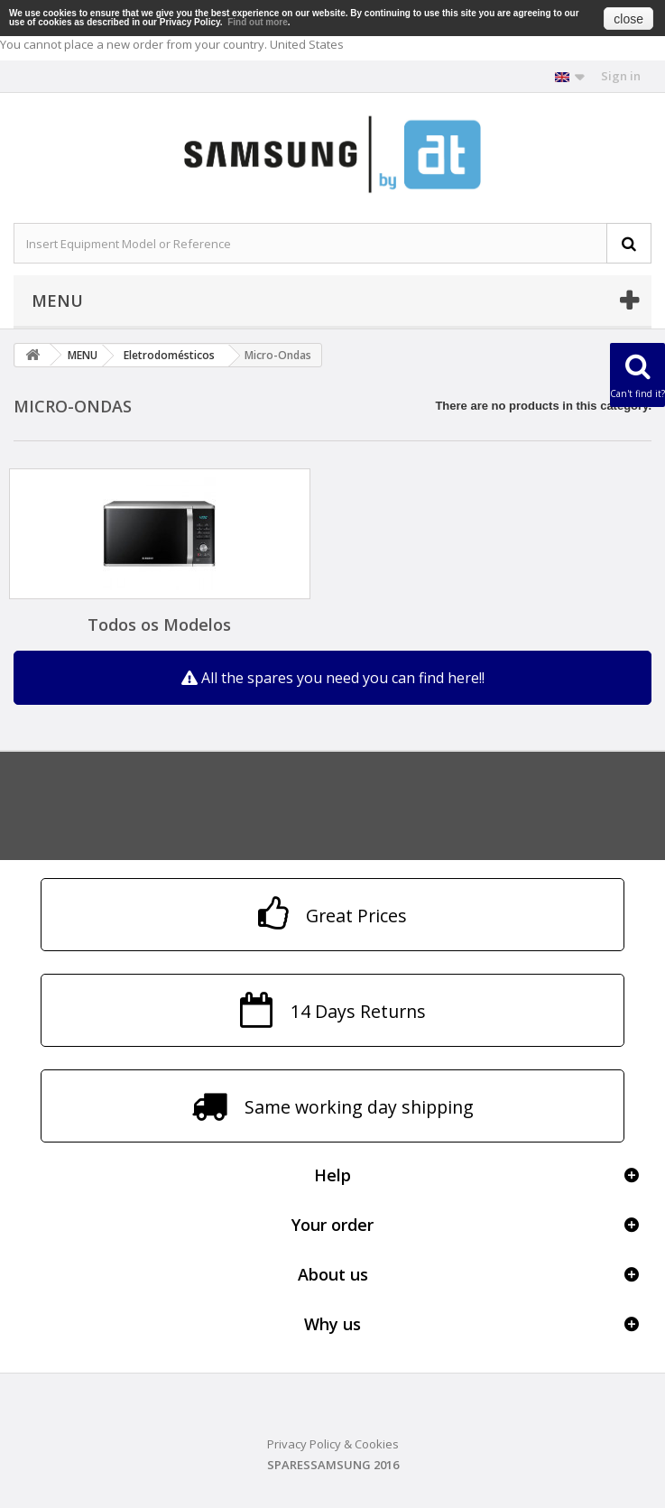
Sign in (621, 76)
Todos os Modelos (159, 624)
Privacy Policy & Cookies (333, 1444)
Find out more (257, 22)
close (628, 19)
